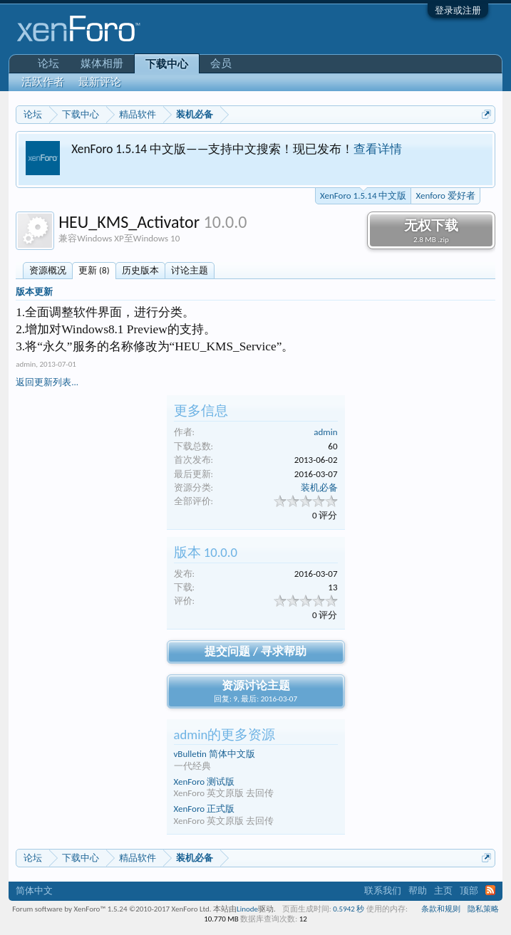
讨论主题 (189, 270)
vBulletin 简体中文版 (214, 753)
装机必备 (319, 487)
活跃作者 (42, 81)
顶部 (469, 890)
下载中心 (166, 64)
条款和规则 (440, 909)
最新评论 (99, 81)
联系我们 (382, 890)
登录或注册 (458, 10)
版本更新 (34, 291)
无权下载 (431, 230)
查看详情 (377, 149)
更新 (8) (93, 270)
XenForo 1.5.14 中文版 (363, 194)
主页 (443, 890)
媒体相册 (102, 63)
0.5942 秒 (348, 909)
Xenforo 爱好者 (445, 195)
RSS (490, 890)
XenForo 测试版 (204, 781)
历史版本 (140, 270)
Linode (247, 909)
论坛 (48, 63)
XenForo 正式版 (204, 808)
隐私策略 (483, 909)
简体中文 (34, 890)
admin (26, 364)
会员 (221, 63)
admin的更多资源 (225, 734)
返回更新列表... (47, 382)
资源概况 (47, 270)
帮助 (417, 890)
